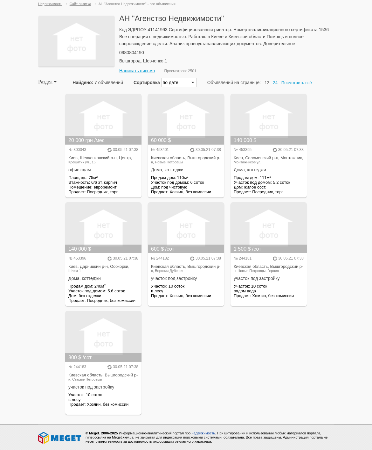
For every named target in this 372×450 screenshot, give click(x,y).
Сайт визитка (80, 4)
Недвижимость (50, 4)
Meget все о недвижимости (60, 438)
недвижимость (203, 433)
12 (267, 82)
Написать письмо (137, 70)
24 (275, 82)
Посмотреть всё (296, 82)
